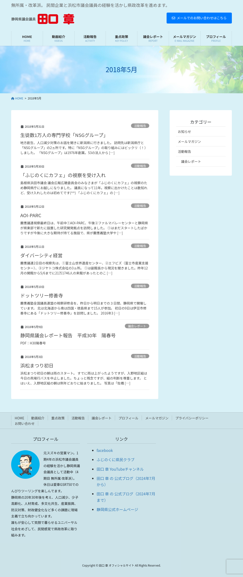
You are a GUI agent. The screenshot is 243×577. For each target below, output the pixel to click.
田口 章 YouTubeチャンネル (120, 469)
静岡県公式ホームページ (117, 509)
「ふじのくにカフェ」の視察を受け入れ (63, 175)
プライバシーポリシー (192, 418)
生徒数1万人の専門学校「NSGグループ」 (64, 134)
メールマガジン (189, 141)
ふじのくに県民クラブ (116, 459)
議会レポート (137, 326)
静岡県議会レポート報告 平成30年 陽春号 (68, 335)
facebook (105, 450)
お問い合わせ (25, 423)
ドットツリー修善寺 (41, 295)
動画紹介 (37, 418)
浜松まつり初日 (36, 365)
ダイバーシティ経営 (41, 255)
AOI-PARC (30, 215)
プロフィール (128, 418)
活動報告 (140, 125)
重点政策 (58, 418)
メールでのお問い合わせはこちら (199, 17)
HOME (19, 418)
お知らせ (184, 131)
